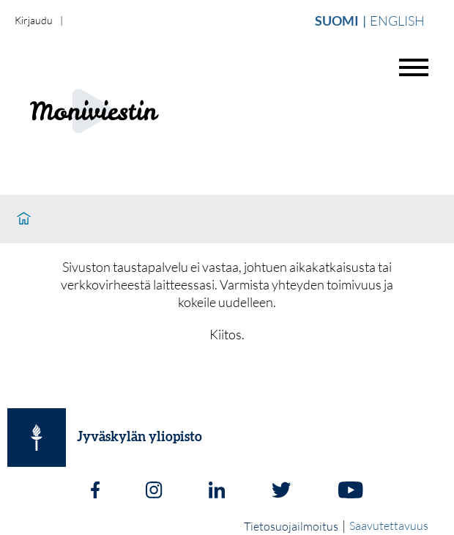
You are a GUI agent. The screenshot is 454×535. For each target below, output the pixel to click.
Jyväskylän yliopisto (139, 437)
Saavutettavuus (388, 525)
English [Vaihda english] (397, 20)
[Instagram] (154, 492)
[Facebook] (95, 492)
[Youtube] (350, 492)
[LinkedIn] (217, 492)
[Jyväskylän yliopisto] (36, 437)
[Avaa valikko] (413, 67)
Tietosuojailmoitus (291, 526)
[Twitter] (281, 492)
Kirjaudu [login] (34, 20)
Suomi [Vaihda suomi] (337, 20)
